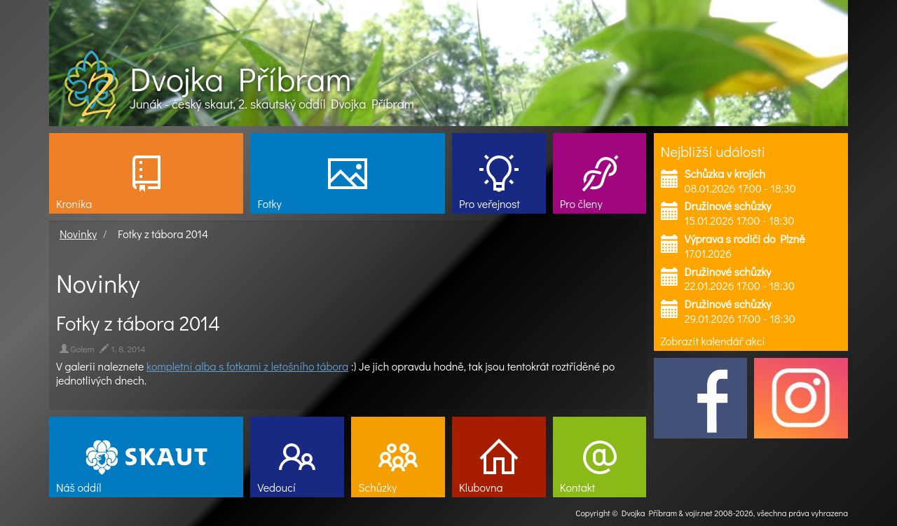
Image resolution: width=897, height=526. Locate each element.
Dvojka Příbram (240, 78)
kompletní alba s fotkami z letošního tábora (247, 366)
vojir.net (699, 512)
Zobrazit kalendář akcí (713, 340)
